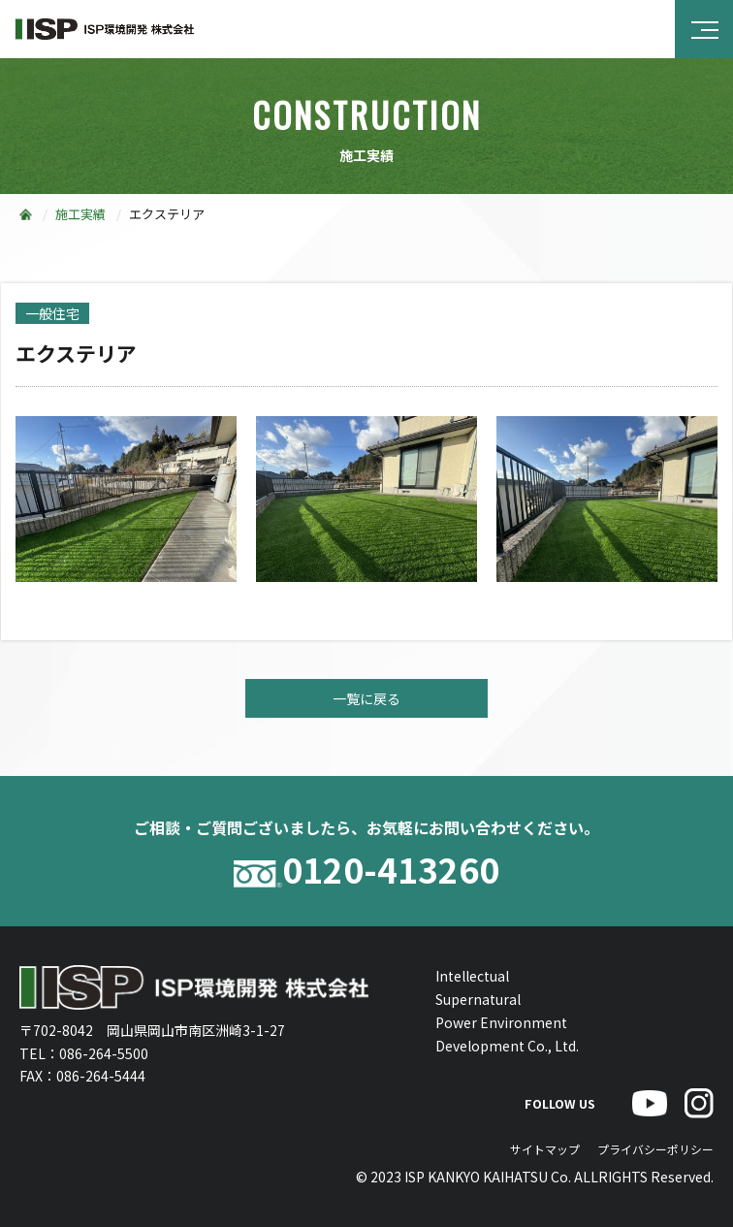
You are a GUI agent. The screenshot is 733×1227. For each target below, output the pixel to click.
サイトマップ (545, 1149)
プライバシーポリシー (655, 1149)
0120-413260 (366, 870)
